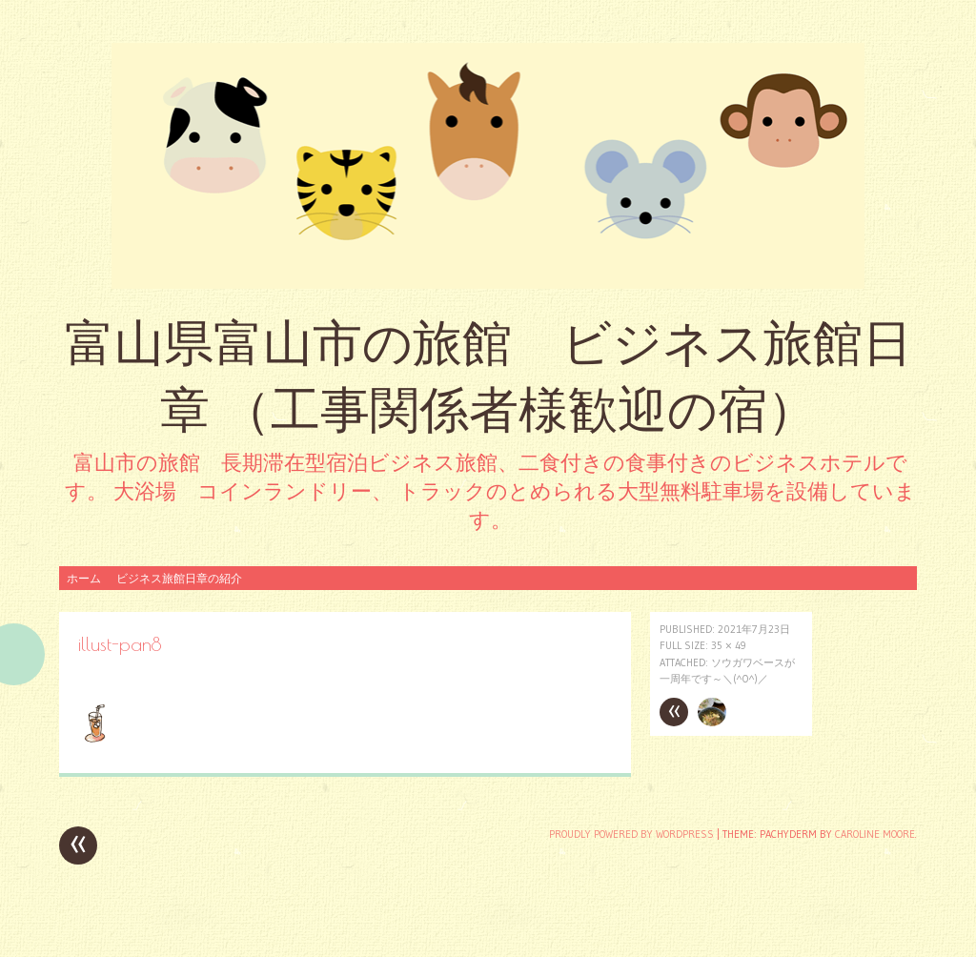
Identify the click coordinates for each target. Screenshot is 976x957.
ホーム (84, 578)
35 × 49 (728, 645)
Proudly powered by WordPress (631, 834)
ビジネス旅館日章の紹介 (179, 578)
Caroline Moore (875, 834)
